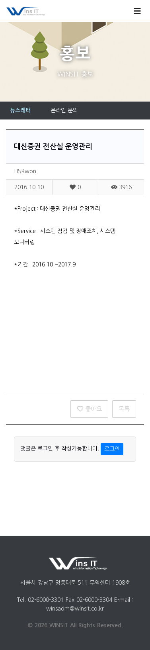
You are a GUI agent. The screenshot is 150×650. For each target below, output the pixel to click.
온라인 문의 (64, 110)
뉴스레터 (20, 110)
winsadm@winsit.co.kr (75, 608)
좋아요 (89, 409)
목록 (124, 409)
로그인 (112, 449)
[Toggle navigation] (137, 11)
